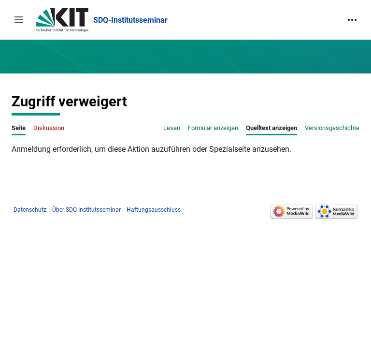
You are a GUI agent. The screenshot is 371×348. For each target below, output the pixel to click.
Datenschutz (30, 209)
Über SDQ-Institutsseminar (86, 209)
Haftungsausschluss (154, 209)
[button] (19, 20)
